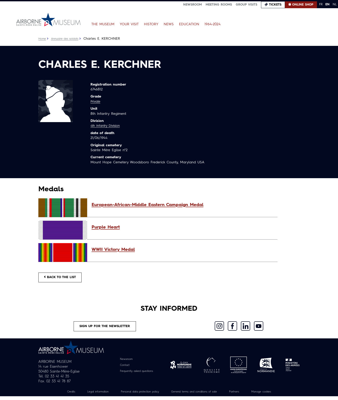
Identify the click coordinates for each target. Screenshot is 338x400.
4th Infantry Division (106, 126)
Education (189, 24)
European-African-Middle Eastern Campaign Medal (147, 205)
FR (320, 4)
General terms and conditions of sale (197, 395)
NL (335, 4)
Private (96, 101)
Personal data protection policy (135, 395)
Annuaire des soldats (67, 38)
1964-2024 (212, 24)
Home (42, 38)
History (151, 24)
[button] (182, 205)
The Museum (102, 24)
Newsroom (192, 4)
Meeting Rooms (219, 4)
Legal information (88, 395)
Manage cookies (272, 395)
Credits (59, 395)
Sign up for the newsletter (104, 329)
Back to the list (63, 278)
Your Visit (129, 24)
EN (327, 4)
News (169, 24)
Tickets (275, 4)
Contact (122, 368)
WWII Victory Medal (113, 250)
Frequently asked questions (136, 374)
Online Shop (302, 4)
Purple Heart (106, 227)
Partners (242, 395)
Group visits (246, 4)
